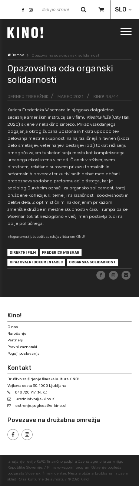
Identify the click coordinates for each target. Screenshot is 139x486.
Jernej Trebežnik (28, 96)
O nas (12, 327)
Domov (15, 55)
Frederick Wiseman (60, 252)
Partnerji (15, 340)
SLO (120, 9)
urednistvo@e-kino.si (36, 399)
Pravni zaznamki (22, 347)
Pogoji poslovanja (23, 353)
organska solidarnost (92, 262)
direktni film (23, 252)
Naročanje (16, 333)
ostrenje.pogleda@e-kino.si (41, 406)
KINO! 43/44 (106, 96)
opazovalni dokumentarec (36, 262)
